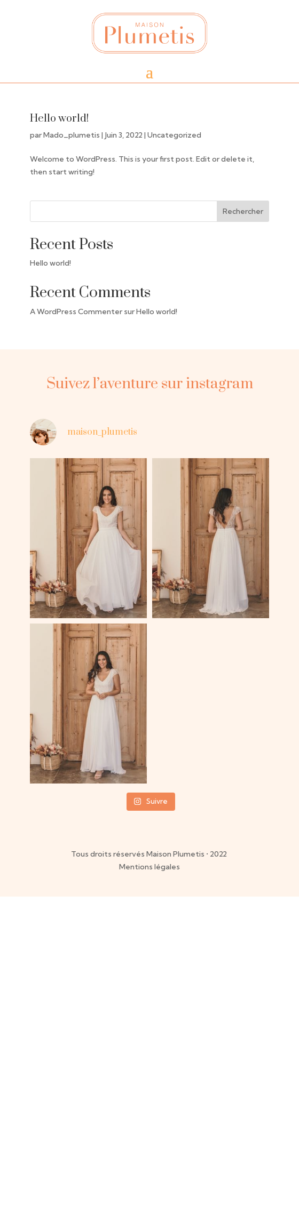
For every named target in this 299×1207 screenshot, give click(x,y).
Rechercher (243, 211)
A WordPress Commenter (76, 311)
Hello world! (59, 118)
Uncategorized (174, 135)
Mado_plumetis (71, 135)
